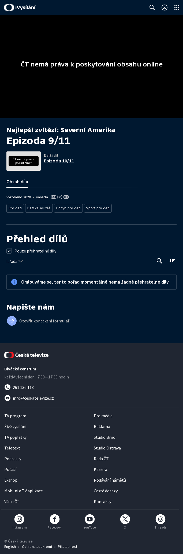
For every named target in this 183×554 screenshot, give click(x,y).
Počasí (10, 467)
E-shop (10, 478)
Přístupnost (67, 544)
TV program (15, 414)
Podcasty (12, 457)
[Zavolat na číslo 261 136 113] (91, 385)
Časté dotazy (106, 489)
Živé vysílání (15, 424)
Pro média (103, 414)
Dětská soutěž (37, 207)
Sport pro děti (92, 207)
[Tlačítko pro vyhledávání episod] (159, 259)
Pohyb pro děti (65, 207)
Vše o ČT (12, 500)
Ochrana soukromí (37, 544)
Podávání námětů (110, 478)
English (10, 544)
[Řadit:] (172, 258)
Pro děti (14, 207)
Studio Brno (104, 435)
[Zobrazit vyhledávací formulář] (152, 7)
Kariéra (100, 467)
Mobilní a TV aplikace (23, 489)
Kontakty (102, 500)
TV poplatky (15, 435)
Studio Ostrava (107, 446)
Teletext (12, 446)
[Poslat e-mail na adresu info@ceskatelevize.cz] (91, 396)
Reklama (102, 424)
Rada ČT (101, 457)
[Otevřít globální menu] (177, 7)
